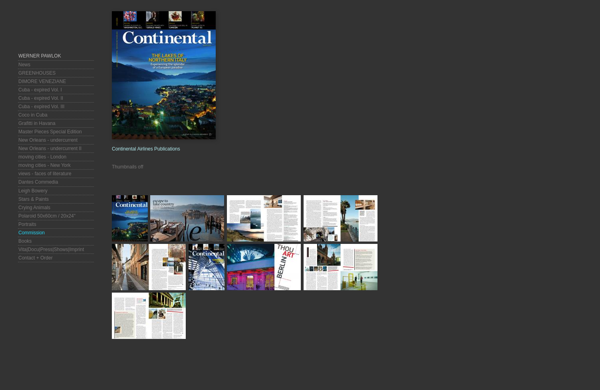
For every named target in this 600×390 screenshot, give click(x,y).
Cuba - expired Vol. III (41, 106)
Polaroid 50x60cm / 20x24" (46, 216)
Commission (31, 233)
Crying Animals (34, 207)
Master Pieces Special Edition (50, 132)
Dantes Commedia (38, 182)
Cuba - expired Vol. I (40, 90)
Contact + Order (35, 258)
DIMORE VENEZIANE (42, 81)
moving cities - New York (44, 165)
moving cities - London (42, 157)
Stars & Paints (33, 199)
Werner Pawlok (39, 56)
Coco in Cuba (33, 115)
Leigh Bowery (33, 191)
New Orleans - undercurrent (47, 140)
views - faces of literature (45, 173)
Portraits (27, 224)
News (24, 64)
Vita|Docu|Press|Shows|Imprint (51, 249)
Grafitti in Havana (37, 123)
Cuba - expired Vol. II (40, 98)
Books (25, 241)
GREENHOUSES (37, 73)
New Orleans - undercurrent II (49, 148)
